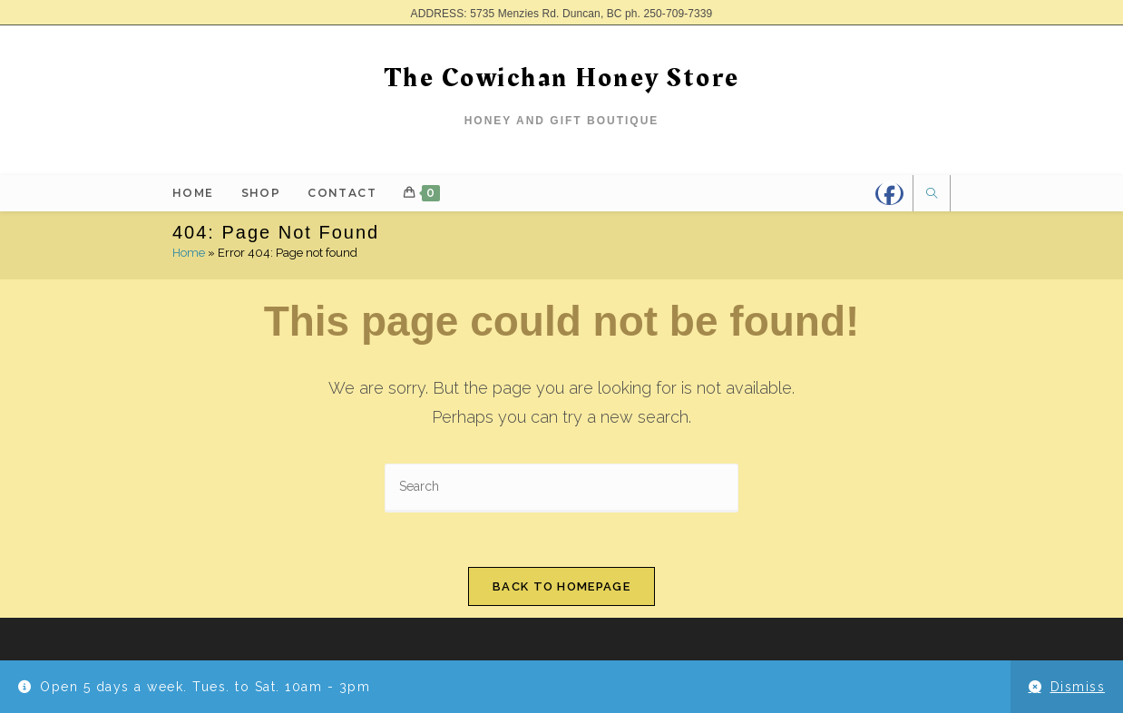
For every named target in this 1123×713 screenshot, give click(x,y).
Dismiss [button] (1078, 686)
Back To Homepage (561, 586)
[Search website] (931, 195)
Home (188, 252)
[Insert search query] (561, 488)
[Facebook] (889, 193)
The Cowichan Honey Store (562, 78)
